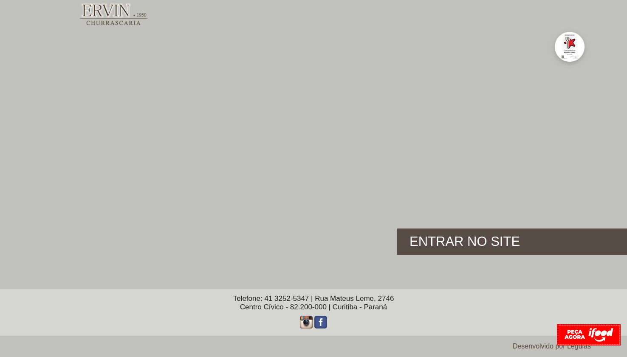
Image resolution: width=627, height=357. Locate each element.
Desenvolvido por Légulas (552, 346)
